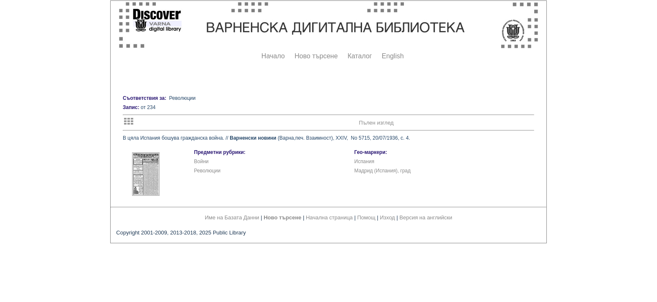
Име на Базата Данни (232, 217)
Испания (364, 161)
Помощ (366, 217)
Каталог (359, 56)
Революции (207, 171)
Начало (273, 56)
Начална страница (329, 217)
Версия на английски (425, 217)
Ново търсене (316, 56)
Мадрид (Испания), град (382, 171)
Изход (387, 217)
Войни (201, 161)
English (393, 56)
